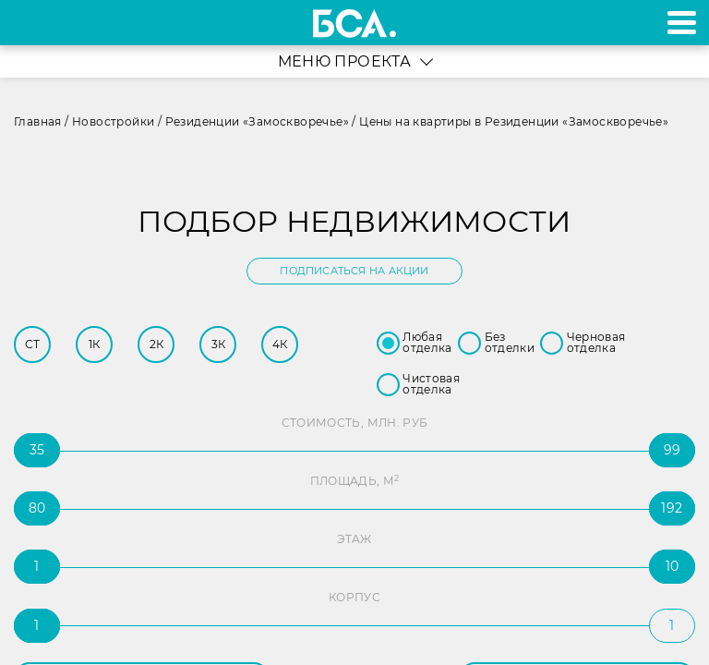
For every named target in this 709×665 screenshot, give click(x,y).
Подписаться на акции (354, 270)
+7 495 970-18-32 (35, 22)
